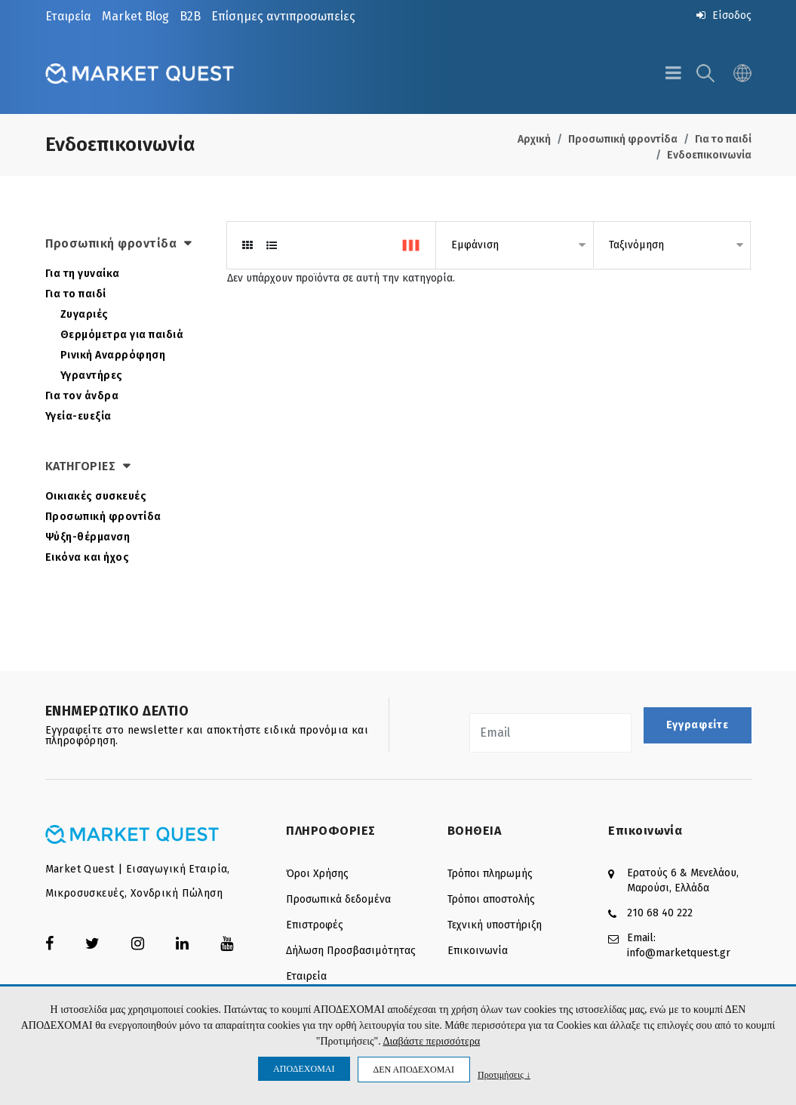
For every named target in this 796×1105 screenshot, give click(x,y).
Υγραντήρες (91, 375)
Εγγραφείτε (697, 725)
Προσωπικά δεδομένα (338, 899)
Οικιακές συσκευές (96, 496)
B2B (190, 16)
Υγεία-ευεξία (78, 416)
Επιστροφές (314, 925)
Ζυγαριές (84, 314)
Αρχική (534, 139)
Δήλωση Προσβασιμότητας (351, 950)
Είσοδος (723, 15)
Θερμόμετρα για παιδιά (122, 334)
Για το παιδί (723, 139)
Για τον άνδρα (82, 395)
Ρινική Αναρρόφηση (113, 355)
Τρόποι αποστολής (491, 899)
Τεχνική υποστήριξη (494, 925)
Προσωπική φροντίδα (623, 139)
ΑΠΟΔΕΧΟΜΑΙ (303, 1068)
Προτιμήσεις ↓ (504, 1074)
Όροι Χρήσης (317, 873)
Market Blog (135, 16)
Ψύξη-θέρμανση (88, 537)
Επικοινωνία (477, 950)
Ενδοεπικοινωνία (709, 155)
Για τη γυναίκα (82, 273)
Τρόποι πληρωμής (490, 873)
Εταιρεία (68, 16)
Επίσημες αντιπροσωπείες (283, 16)
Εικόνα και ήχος (87, 557)
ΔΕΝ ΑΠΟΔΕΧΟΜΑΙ (413, 1069)
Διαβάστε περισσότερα (431, 1041)
